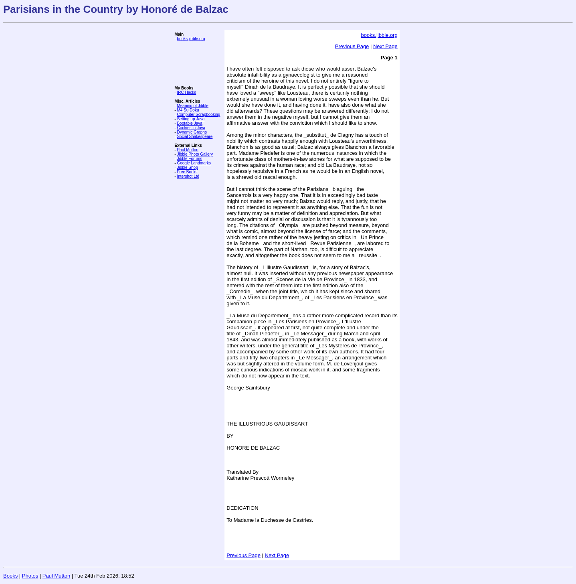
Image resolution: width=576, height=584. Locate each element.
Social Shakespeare (194, 136)
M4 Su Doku (188, 110)
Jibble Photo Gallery (195, 154)
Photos (30, 576)
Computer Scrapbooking (198, 114)
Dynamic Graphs (191, 132)
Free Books (187, 172)
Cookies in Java (191, 128)
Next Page (385, 46)
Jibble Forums (189, 158)
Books (10, 576)
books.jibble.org (191, 38)
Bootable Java (189, 123)
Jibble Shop (187, 167)
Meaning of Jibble (192, 105)
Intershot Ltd (188, 176)
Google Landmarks (194, 163)
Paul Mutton (187, 150)
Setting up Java (190, 119)
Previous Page (352, 46)
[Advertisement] (198, 63)
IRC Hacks (186, 92)
